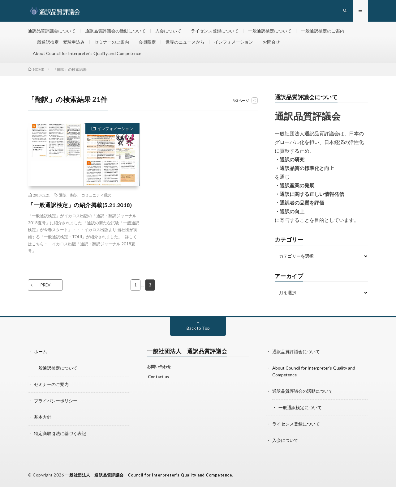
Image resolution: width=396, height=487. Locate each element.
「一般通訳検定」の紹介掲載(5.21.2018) (80, 205)
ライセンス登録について (215, 30)
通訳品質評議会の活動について (115, 30)
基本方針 (42, 416)
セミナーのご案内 (111, 42)
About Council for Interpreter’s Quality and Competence (88, 53)
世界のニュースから (185, 42)
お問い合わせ (159, 366)
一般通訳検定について (269, 30)
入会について (168, 30)
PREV (45, 285)
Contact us (158, 377)
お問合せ (271, 42)
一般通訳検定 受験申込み (59, 42)
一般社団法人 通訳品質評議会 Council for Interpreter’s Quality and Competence (149, 473)
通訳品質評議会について (51, 30)
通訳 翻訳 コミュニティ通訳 (85, 195)
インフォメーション (233, 42)
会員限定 (147, 42)
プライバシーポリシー (55, 400)
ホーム (40, 351)
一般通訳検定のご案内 (322, 30)
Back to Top (198, 328)
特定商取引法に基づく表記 (60, 432)
